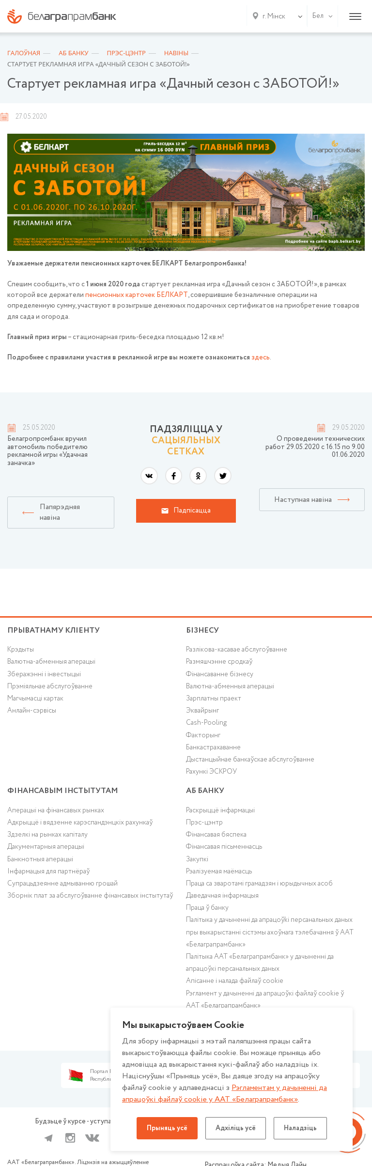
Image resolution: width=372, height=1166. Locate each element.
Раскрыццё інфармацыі (220, 810)
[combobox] (272, 16)
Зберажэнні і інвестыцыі (44, 674)
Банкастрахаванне (213, 747)
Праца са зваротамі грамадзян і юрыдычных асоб (259, 883)
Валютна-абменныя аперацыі (51, 662)
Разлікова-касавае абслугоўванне (236, 649)
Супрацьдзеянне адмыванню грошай (62, 883)
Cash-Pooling (206, 723)
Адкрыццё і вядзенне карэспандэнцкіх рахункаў (80, 822)
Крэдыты (20, 649)
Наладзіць (300, 1128)
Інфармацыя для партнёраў (48, 871)
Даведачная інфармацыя (222, 896)
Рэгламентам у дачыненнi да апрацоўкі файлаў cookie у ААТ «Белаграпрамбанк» (224, 1093)
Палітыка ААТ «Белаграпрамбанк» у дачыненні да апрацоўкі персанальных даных (260, 963)
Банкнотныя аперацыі (40, 859)
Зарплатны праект (213, 698)
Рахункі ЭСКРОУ (211, 772)
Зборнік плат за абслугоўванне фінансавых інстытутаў (90, 896)
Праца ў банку (207, 908)
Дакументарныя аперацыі (45, 847)
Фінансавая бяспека (216, 835)
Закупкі (197, 859)
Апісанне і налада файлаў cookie (234, 981)
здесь (260, 357)
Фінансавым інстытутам (62, 790)
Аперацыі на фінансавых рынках (55, 810)
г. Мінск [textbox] (274, 16)
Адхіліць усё (236, 1128)
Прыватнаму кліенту (53, 630)
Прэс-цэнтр (204, 822)
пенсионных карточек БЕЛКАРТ (136, 295)
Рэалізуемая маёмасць (219, 871)
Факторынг (203, 735)
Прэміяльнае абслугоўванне (50, 686)
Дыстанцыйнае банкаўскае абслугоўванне (250, 759)
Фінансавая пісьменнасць (224, 847)
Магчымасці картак (35, 698)
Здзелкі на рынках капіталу (47, 835)
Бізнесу (202, 630)
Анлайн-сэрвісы (31, 710)
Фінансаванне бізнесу (219, 674)
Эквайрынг (202, 710)
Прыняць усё (167, 1128)
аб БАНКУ (205, 790)
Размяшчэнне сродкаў (219, 662)
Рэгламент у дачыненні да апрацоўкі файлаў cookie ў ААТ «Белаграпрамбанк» (265, 1000)
